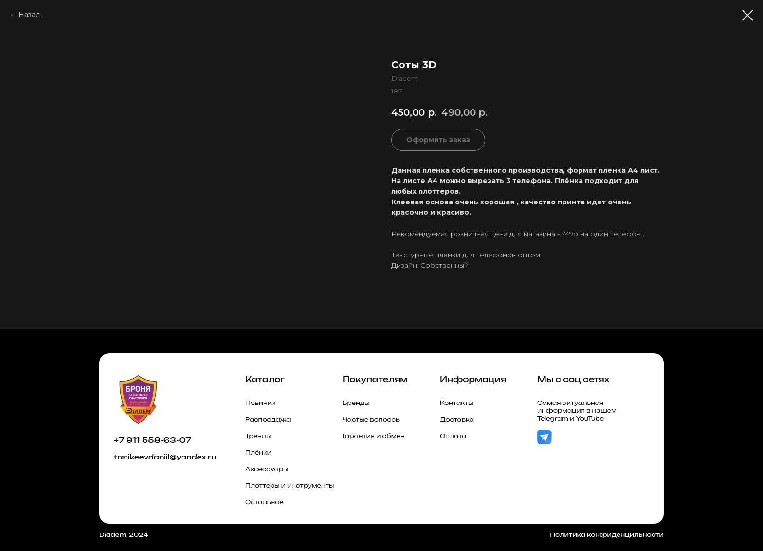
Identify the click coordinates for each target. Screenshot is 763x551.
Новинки (260, 402)
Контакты (456, 402)
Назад (29, 14)
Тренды (258, 436)
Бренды (356, 402)
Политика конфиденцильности (607, 534)
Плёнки (258, 452)
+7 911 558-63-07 (152, 440)
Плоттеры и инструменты (289, 485)
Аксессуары (266, 469)
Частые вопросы (371, 419)
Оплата (453, 436)
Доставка (457, 419)
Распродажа (268, 419)
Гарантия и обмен (374, 436)
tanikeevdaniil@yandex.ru (165, 457)
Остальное (264, 502)
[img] (544, 437)
